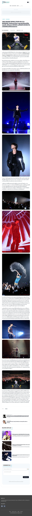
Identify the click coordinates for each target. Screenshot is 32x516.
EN (29, 2)
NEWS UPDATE (14, 5)
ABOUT (18, 5)
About (10, 511)
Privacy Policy (14, 511)
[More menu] (20, 5)
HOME (10, 5)
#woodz (6, 408)
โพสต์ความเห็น (26, 477)
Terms (18, 511)
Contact (21, 511)
